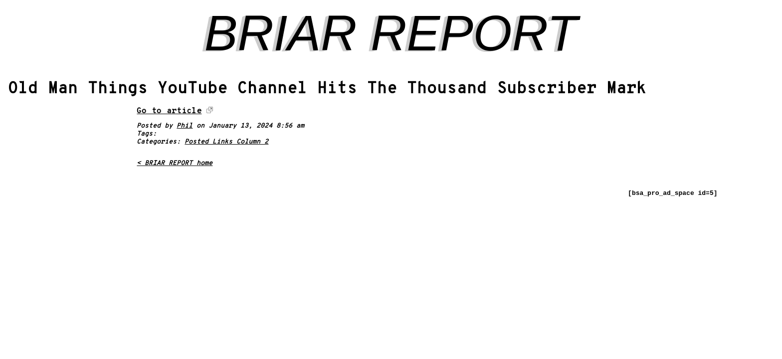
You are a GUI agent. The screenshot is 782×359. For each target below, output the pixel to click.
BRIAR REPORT (391, 33)
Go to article (169, 111)
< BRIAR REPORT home (174, 164)
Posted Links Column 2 (226, 142)
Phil (185, 126)
